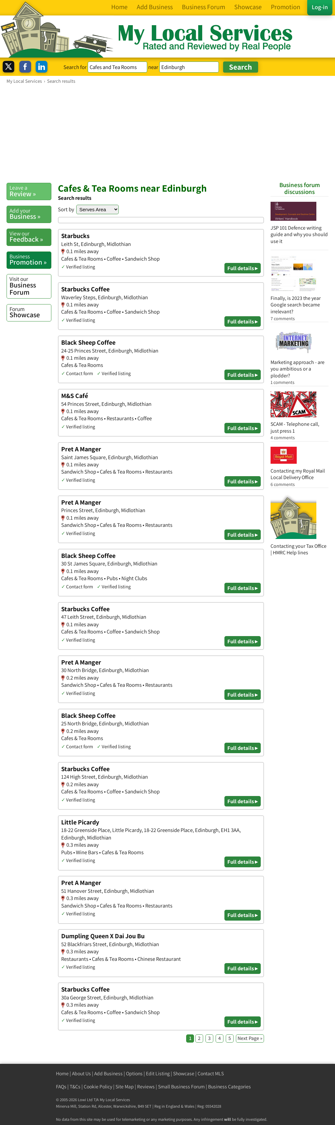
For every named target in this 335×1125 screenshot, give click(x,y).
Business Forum (30, 285)
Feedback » (30, 237)
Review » (30, 191)
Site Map (124, 1086)
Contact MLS (211, 1073)
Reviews (146, 1086)
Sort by (66, 209)
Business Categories (229, 1086)
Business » (30, 214)
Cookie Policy (98, 1086)
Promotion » (30, 259)
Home (62, 1073)
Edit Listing (158, 1073)
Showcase (30, 312)
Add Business (108, 1073)
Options (134, 1073)
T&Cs (75, 1086)
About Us (81, 1073)
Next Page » (250, 1038)
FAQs (61, 1086)
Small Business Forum (181, 1086)
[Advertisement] (167, 133)
